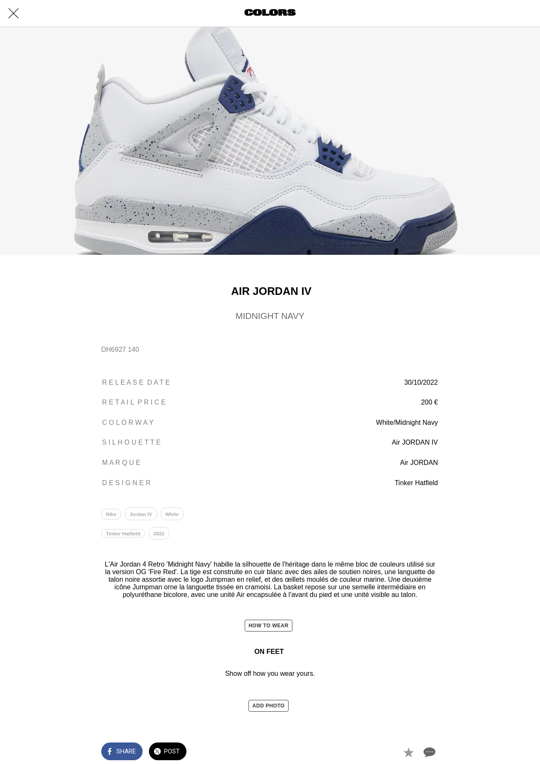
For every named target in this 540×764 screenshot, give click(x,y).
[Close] (13, 13)
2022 (159, 534)
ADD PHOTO (268, 708)
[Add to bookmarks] (408, 752)
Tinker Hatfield (123, 534)
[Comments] (428, 752)
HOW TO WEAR (268, 628)
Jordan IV (141, 514)
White (173, 514)
